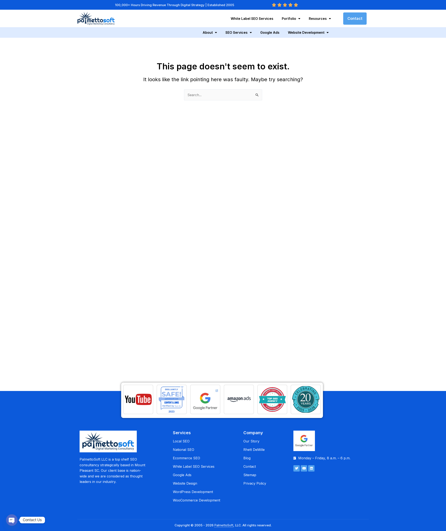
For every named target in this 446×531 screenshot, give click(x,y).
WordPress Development (193, 492)
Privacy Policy (254, 483)
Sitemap (249, 475)
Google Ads (269, 32)
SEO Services (238, 32)
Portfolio (291, 18)
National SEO (183, 449)
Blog (247, 458)
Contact (249, 466)
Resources (320, 18)
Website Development (308, 32)
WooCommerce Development (196, 500)
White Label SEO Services (252, 18)
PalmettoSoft (223, 525)
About (210, 32)
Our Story (251, 441)
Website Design (185, 483)
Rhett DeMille (254, 449)
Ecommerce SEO (186, 458)
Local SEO (181, 441)
